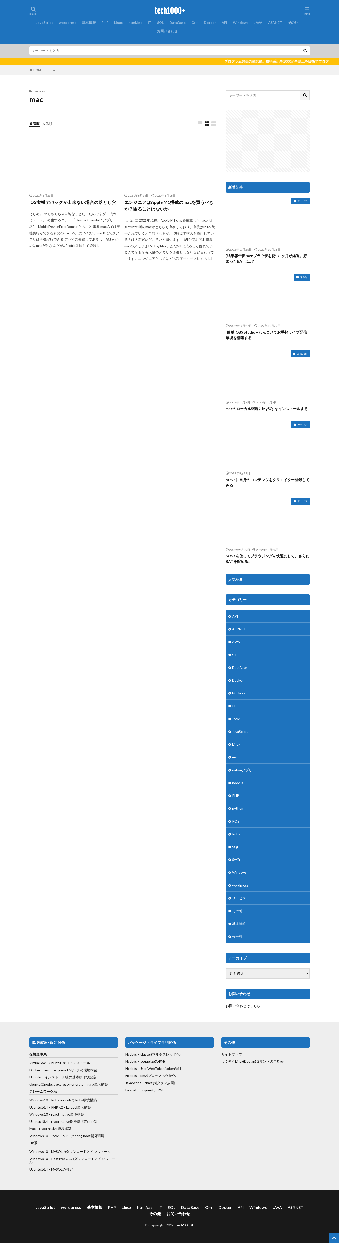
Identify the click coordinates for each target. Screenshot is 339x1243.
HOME (38, 70)
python (237, 808)
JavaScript (44, 22)
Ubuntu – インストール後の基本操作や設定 (62, 1077)
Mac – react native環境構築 (50, 1128)
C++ (194, 22)
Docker (210, 22)
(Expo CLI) (92, 1121)
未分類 (303, 277)
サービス (302, 200)
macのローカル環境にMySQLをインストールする (267, 408)
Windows (240, 22)
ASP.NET (275, 22)
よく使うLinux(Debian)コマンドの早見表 (252, 1061)
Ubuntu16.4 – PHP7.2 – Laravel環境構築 (60, 1107)
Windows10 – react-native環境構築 (56, 1114)
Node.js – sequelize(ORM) (145, 1061)
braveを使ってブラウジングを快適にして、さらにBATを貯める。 (267, 559)
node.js (237, 783)
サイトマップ (231, 1054)
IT (149, 22)
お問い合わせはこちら (243, 1006)
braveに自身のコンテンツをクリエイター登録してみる (267, 482)
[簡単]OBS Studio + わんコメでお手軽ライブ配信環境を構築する (266, 335)
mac (53, 70)
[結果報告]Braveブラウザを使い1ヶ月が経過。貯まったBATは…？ (266, 258)
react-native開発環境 (67, 1121)
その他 (293, 22)
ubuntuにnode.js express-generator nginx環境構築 (68, 1084)
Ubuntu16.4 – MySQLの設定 (51, 1169)
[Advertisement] (268, 141)
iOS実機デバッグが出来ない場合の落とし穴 (72, 202)
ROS (235, 821)
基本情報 (89, 22)
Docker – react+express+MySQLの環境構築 (63, 1070)
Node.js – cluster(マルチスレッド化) (153, 1054)
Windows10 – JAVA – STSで (51, 1136)
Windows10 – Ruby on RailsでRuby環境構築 (63, 1100)
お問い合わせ (167, 31)
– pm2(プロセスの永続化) (157, 1076)
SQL (160, 22)
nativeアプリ (242, 770)
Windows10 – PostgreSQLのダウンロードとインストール (72, 1160)
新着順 (34, 123)
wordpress (67, 22)
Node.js (131, 1076)
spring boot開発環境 (88, 1136)
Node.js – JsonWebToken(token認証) (154, 1068)
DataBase (177, 22)
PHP (105, 22)
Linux (118, 22)
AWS (236, 642)
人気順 (47, 123)
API (224, 22)
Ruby (236, 834)
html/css (135, 22)
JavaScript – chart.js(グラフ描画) (150, 1083)
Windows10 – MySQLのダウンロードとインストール (70, 1151)
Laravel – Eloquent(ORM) (144, 1090)
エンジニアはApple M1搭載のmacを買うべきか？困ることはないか (169, 206)
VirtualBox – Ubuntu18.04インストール (59, 1063)
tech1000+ (169, 11)
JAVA (258, 22)
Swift (236, 859)
